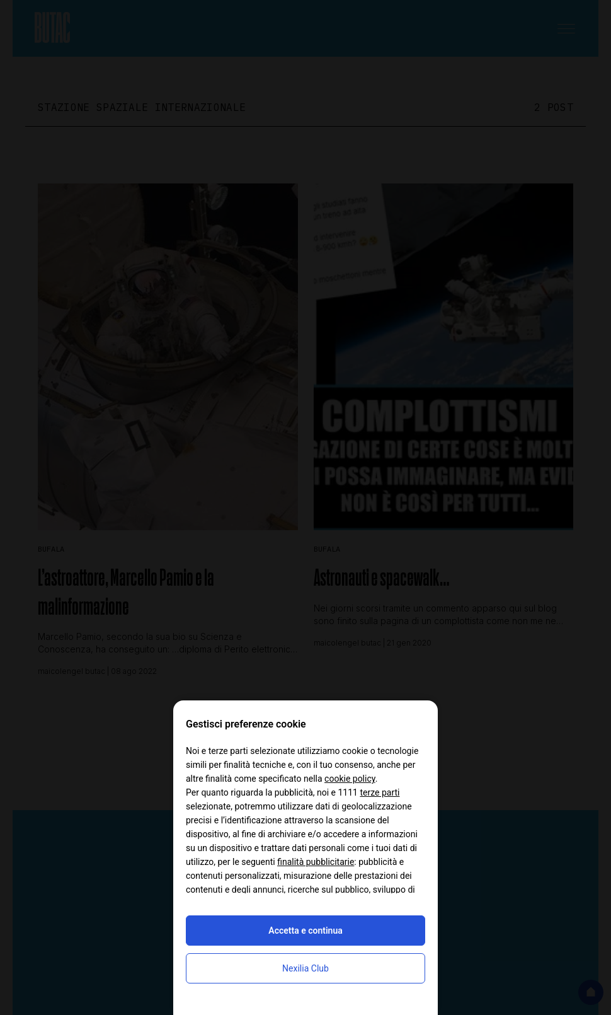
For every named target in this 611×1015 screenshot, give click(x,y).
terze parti (379, 792)
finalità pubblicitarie (315, 862)
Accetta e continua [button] (305, 930)
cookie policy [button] (349, 779)
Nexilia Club (305, 968)
